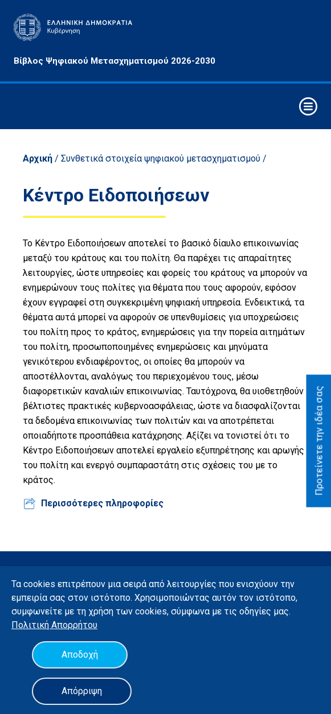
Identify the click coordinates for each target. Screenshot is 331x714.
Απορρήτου (74, 625)
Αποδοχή (80, 654)
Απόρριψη (82, 691)
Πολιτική (31, 625)
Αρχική (37, 158)
